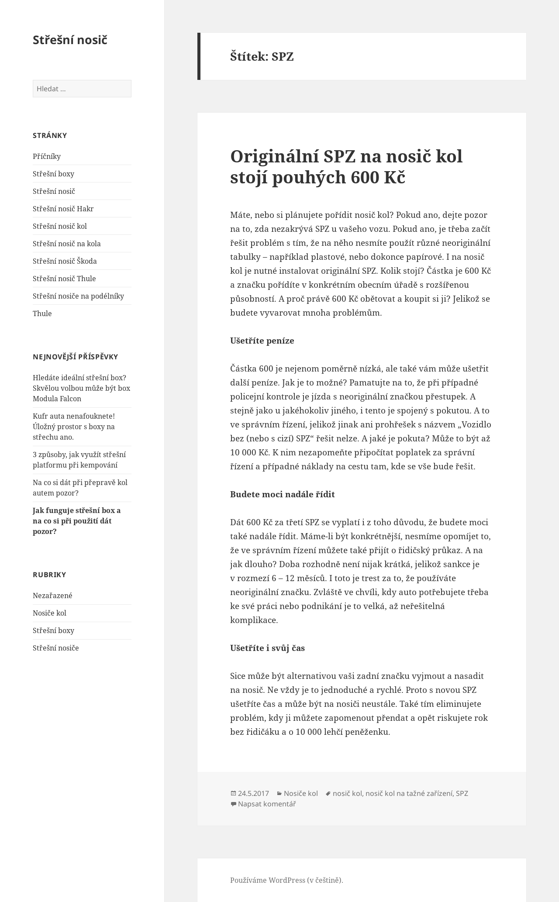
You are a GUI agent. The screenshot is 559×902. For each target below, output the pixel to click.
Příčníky (47, 156)
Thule (42, 313)
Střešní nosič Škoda (65, 261)
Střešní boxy (53, 174)
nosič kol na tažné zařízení (409, 793)
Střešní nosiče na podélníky (78, 296)
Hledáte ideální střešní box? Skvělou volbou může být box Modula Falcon (81, 388)
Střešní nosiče (56, 648)
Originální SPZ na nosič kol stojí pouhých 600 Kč (346, 166)
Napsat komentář (267, 804)
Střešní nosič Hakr (63, 208)
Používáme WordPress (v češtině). (286, 880)
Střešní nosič (70, 39)
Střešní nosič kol (60, 226)
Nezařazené (52, 595)
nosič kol (347, 793)
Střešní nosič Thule (64, 278)
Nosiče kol (49, 613)
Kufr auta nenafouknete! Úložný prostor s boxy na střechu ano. (74, 426)
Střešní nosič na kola (67, 243)
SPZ (462, 793)
